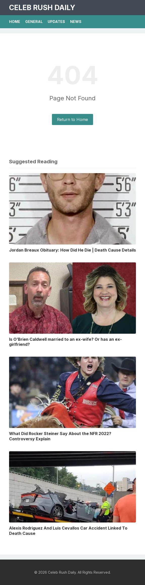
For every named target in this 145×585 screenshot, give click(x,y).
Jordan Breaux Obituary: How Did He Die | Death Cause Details (72, 250)
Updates (56, 21)
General (34, 21)
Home (14, 21)
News (75, 21)
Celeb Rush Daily (42, 7)
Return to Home (72, 119)
